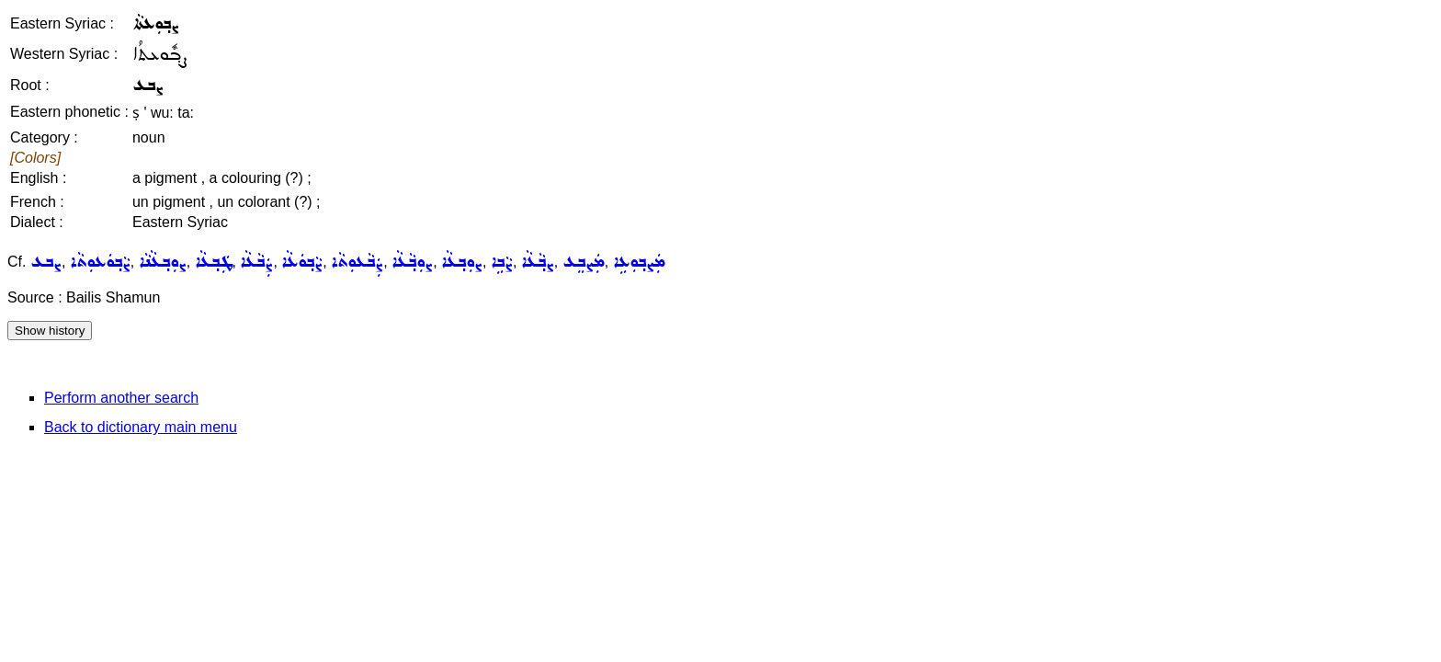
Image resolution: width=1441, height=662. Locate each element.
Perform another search (121, 397)
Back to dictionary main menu (140, 427)
